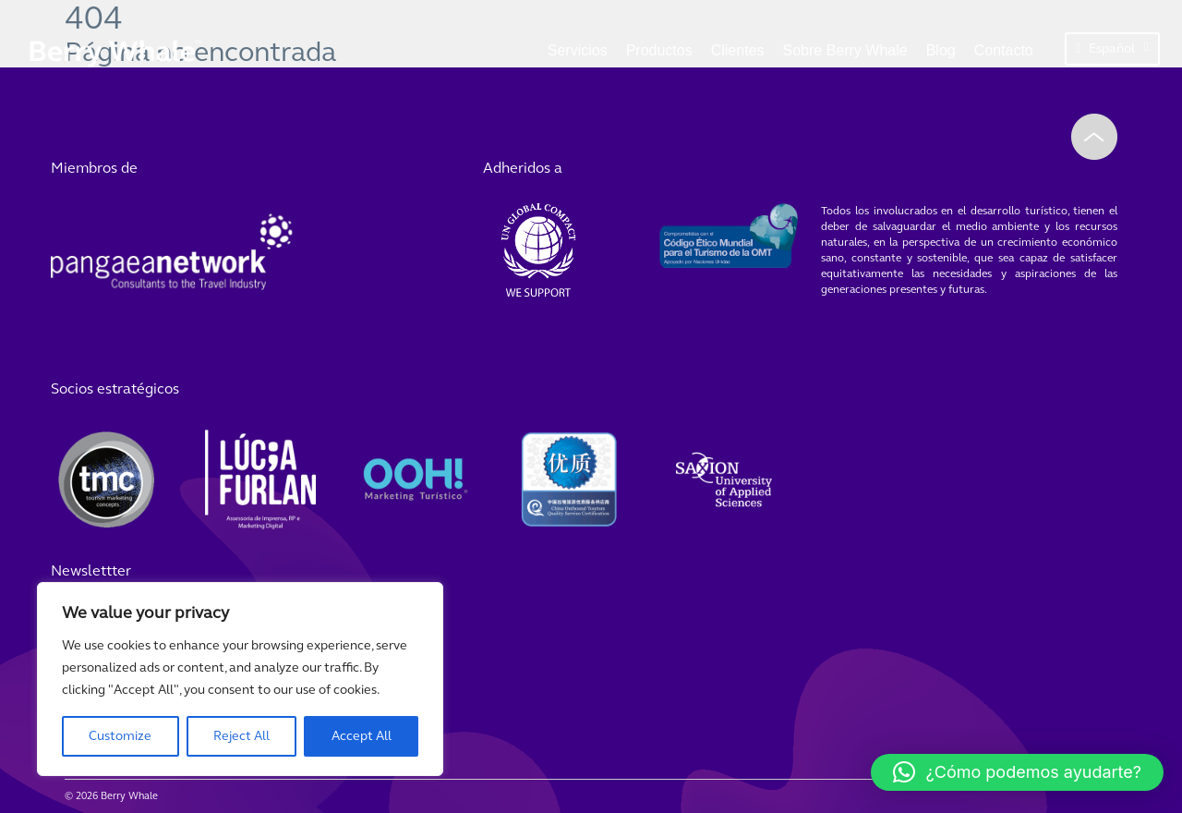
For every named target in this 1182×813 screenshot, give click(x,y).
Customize (120, 736)
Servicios (578, 50)
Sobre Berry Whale (845, 50)
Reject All (241, 736)
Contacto (1003, 50)
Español (1112, 48)
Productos (659, 50)
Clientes (738, 50)
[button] (1017, 772)
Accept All (362, 736)
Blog (941, 50)
